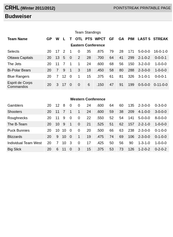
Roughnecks (18, 118)
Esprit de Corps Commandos (20, 85)
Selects (13, 51)
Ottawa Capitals (20, 58)
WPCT (100, 39)
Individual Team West (25, 143)
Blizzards (15, 137)
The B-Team (17, 124)
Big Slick (14, 149)
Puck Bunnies (19, 130)
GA (121, 39)
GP (49, 39)
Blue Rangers (19, 76)
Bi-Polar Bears (19, 70)
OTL (79, 39)
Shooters (15, 112)
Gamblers (15, 105)
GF (111, 39)
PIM (131, 39)
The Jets (14, 64)
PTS (88, 39)
